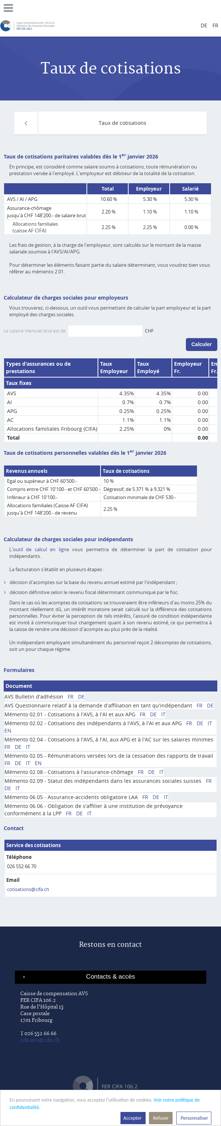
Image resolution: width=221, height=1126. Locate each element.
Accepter (133, 1118)
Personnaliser (194, 1118)
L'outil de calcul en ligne (39, 549)
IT (163, 714)
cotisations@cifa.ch (28, 889)
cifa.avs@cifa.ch (39, 1040)
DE (81, 696)
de (204, 25)
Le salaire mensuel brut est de (35, 331)
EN (7, 730)
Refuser (161, 1118)
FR (71, 696)
